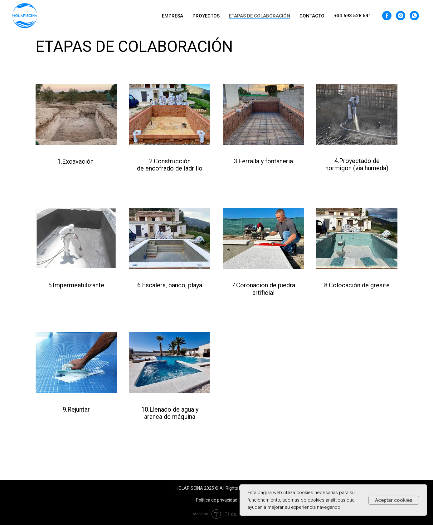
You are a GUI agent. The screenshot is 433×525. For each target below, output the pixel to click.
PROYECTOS (206, 16)
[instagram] (400, 15)
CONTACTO (311, 16)
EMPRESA (172, 16)
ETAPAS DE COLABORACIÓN (259, 16)
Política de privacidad (216, 500)
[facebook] (387, 15)
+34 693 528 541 (352, 15)
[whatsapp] (414, 15)
